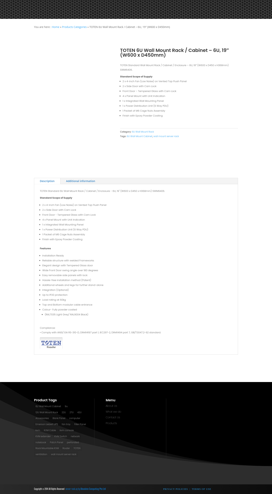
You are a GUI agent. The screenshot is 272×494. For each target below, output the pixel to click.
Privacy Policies (175, 489)
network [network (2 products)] (75, 436)
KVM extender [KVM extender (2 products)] (43, 436)
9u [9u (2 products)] (66, 406)
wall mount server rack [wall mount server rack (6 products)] (63, 454)
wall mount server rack (166, 136)
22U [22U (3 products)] (64, 412)
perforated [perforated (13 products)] (73, 442)
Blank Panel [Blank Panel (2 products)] (59, 418)
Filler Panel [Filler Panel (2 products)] (80, 424)
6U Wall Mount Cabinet (139, 136)
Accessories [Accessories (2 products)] (42, 418)
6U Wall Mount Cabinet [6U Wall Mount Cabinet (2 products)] (48, 406)
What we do (113, 412)
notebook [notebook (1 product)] (41, 442)
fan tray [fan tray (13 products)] (66, 424)
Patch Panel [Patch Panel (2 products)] (56, 442)
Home (55, 27)
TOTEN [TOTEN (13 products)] (76, 448)
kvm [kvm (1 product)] (38, 430)
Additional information (80, 181)
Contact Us (113, 417)
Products (111, 423)
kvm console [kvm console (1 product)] (67, 430)
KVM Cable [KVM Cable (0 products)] (50, 430)
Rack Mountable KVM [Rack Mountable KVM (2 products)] (47, 448)
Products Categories (74, 27)
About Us (111, 406)
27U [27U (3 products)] (71, 412)
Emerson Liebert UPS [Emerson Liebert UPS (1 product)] (47, 424)
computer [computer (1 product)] (74, 418)
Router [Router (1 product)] (66, 448)
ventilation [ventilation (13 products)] (41, 454)
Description (47, 181)
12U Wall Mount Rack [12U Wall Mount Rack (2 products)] (47, 412)
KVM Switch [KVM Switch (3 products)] (60, 436)
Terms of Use (201, 489)
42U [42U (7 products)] (79, 412)
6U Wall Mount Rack (143, 131)
